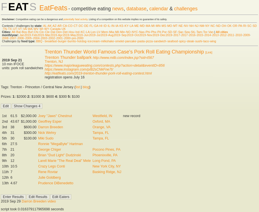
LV (98, 32)
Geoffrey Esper (50, 122)
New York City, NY (107, 166)
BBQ (39, 41)
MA (148, 25)
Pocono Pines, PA (107, 150)
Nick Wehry (47, 133)
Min (122, 32)
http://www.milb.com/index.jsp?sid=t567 (123, 58)
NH (191, 25)
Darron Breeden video (39, 201)
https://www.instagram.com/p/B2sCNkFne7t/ (79, 69)
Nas (141, 32)
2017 (176, 35)
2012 (223, 35)
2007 (13, 38)
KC (83, 32)
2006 (20, 38)
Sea (187, 32)
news (118, 8)
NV (186, 25)
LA (131, 25)
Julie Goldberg (49, 178)
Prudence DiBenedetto (55, 183)
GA (96, 25)
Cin (42, 32)
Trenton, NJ (54, 62)
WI (41, 29)
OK (229, 25)
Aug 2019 (114, 35)
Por (164, 32)
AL (45, 25)
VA (25, 29)
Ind (77, 32)
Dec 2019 (166, 35)
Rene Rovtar (48, 172)
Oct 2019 (140, 35)
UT (15, 29)
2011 (231, 35)
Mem (105, 32)
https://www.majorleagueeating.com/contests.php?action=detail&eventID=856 (105, 65)
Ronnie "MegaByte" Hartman (60, 144)
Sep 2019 (127, 35)
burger (62, 41)
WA (30, 29)
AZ (54, 25)
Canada (55, 29)
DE (86, 25)
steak (190, 41)
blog (86, 87)
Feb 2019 (38, 35)
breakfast (51, 41)
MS (164, 25)
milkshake (107, 41)
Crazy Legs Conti (51, 166)
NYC (135, 32)
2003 (44, 38)
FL (91, 25)
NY (207, 25)
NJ (196, 25)
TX (10, 29)
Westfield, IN (102, 116)
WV (36, 29)
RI (244, 25)
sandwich (160, 41)
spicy (182, 41)
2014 (208, 35)
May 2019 (76, 35)
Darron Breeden (50, 127)
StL (193, 32)
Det (65, 32)
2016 (192, 35)
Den (59, 32)
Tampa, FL (101, 133)
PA (240, 25)
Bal (18, 32)
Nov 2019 (153, 35)
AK (50, 25)
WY (46, 29)
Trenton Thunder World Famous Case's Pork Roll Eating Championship (124, 52)
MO (169, 25)
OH (224, 25)
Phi (148, 32)
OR (235, 25)
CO (70, 25)
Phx (153, 32)
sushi (198, 41)
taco (206, 41)
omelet (119, 41)
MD (142, 25)
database (136, 8)
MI (153, 25)
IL (109, 25)
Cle (47, 32)
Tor (205, 32)
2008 (5, 38)
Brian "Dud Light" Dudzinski (59, 155)
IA (117, 25)
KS (121, 25)
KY (127, 25)
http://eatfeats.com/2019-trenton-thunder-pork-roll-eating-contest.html (98, 73)
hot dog (81, 41)
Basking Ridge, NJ (107, 172)
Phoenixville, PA (105, 155)
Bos (24, 32)
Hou (71, 32)
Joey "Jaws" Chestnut (55, 116)
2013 (215, 35)
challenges (186, 8)
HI (100, 25)
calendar (158, 8)
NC (213, 25)
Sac (180, 32)
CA (65, 25)
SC (249, 25)
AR (59, 25)
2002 (52, 38)
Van (211, 32)
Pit (159, 32)
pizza (149, 41)
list (77, 87)
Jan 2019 (25, 35)
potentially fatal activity (75, 19)
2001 (59, 38)
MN (158, 25)
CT (75, 25)
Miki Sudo (46, 138)
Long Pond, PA (104, 161)
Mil (117, 32)
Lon (93, 32)
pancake (130, 41)
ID (105, 25)
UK (64, 29)
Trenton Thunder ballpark (68, 57)
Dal (53, 32)
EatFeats (53, 8)
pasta (141, 41)
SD (255, 25)
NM (202, 25)
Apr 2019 (63, 35)
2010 (238, 35)
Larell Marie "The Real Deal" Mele (64, 161)
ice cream (94, 41)
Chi (36, 32)
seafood (173, 41)
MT (175, 25)
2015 (200, 35)
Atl (13, 32)
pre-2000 (78, 38)
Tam (199, 32)
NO (128, 32)
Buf (30, 32)
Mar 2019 (51, 35)
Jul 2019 (102, 35)
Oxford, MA (101, 122)
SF (175, 32)
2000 (67, 38)
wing (213, 41)
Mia (111, 32)
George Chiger (49, 150)
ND (218, 25)
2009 (246, 35)
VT (20, 29)
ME (136, 25)
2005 (28, 38)
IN (112, 25)
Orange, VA (102, 127)
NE (181, 25)
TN (5, 29)
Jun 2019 (89, 35)
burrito (72, 41)
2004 (36, 38)
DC (81, 25)
